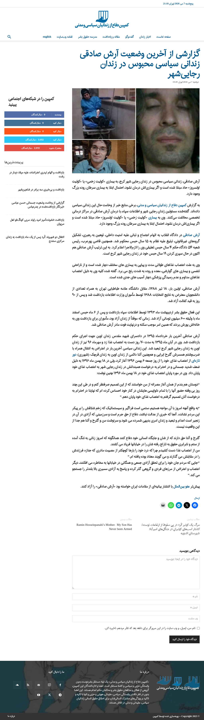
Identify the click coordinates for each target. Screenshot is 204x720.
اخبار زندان (145, 36)
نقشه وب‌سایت (65, 36)
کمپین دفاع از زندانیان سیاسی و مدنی (161, 205)
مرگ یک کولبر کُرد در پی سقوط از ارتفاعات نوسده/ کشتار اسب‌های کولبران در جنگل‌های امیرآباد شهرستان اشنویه (170, 529)
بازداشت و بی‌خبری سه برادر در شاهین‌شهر (41, 189)
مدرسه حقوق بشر (87, 36)
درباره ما (11, 716)
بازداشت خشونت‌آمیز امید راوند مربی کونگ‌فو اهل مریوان (37, 222)
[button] (9, 37)
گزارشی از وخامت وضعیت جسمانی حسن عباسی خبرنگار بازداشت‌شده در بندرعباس (38, 204)
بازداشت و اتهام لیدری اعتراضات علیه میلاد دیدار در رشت (36, 174)
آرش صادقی (191, 235)
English (47, 36)
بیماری (152, 218)
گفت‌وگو (129, 36)
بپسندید (58, 114)
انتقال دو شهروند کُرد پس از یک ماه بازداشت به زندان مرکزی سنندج (35, 239)
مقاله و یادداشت (111, 36)
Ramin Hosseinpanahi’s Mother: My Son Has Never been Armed (104, 527)
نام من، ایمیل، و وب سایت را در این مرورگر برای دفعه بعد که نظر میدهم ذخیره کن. (150, 628)
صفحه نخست (163, 36)
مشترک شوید (55, 147)
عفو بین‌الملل (181, 487)
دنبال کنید (57, 122)
